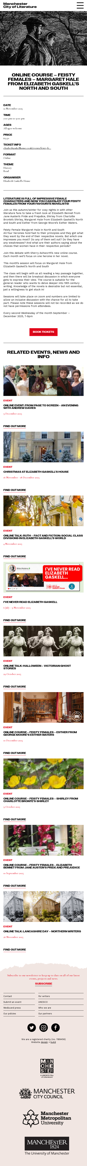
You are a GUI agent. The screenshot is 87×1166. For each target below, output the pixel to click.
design (44, 1042)
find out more (14, 426)
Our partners (45, 1013)
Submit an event (12, 1002)
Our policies (9, 1013)
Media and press (12, 1008)
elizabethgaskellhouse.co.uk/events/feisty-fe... (27, 148)
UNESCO (43, 1002)
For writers (44, 996)
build (53, 1042)
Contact (7, 996)
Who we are (44, 1008)
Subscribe (43, 983)
